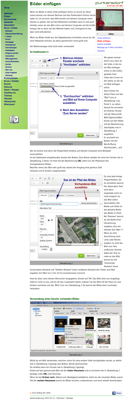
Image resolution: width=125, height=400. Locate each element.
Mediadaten (9, 50)
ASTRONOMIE (10, 19)
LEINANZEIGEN (11, 78)
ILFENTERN (11, 28)
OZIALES (8, 86)
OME (6, 7)
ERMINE (8, 95)
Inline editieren (103, 38)
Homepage (9, 42)
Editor (8, 36)
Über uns (8, 69)
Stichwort (61, 398)
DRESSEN (8, 13)
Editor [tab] (105, 34)
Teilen (118, 393)
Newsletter (9, 56)
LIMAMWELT (11, 81)
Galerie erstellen (104, 44)
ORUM (7, 16)
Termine (8, 67)
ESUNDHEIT (9, 25)
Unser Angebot (10, 72)
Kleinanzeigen (10, 47)
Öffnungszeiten (10, 58)
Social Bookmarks (11, 61)
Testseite (101, 51)
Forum (7, 39)
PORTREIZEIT (11, 89)
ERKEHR (8, 98)
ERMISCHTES (10, 101)
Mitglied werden (11, 53)
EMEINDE (8, 22)
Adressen (8, 31)
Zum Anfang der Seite (40, 393)
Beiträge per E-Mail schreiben (109, 47)
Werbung (8, 75)
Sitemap (69, 398)
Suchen (7, 64)
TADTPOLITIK (10, 92)
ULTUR (7, 83)
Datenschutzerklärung (13, 33)
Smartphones (10, 44)
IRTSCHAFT (9, 104)
